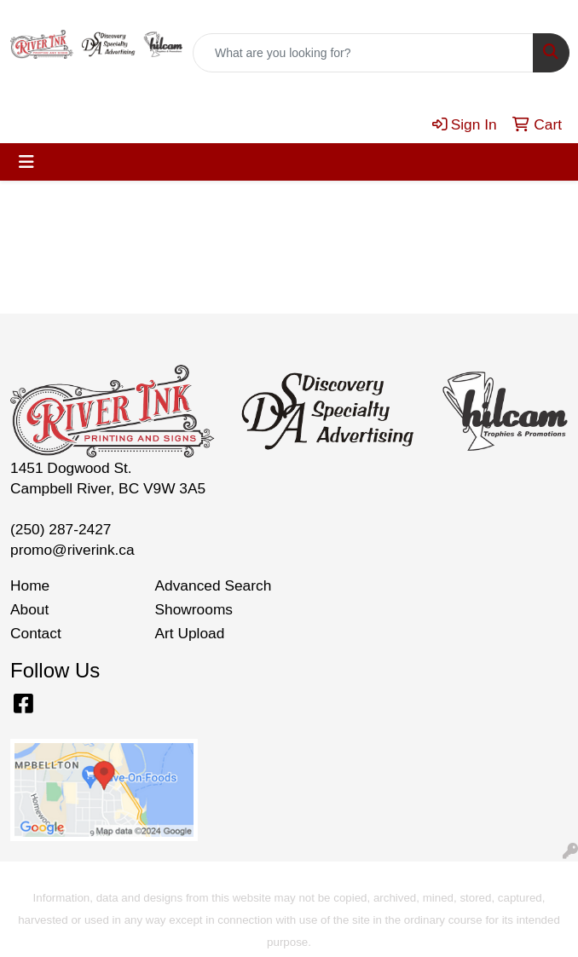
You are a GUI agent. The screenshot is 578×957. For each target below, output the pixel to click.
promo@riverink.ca (72, 549)
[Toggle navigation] (26, 162)
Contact (35, 633)
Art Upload (190, 633)
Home (29, 585)
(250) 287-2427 (61, 529)
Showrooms (194, 609)
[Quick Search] (363, 52)
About (29, 609)
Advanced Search (213, 585)
